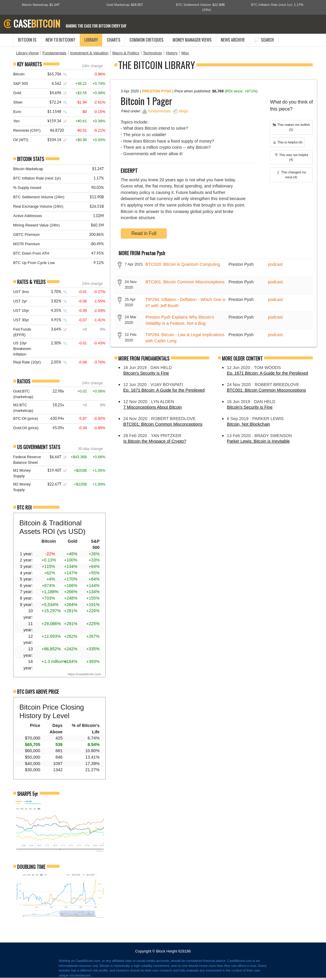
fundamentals (159, 111)
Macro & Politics (125, 53)
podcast (275, 264)
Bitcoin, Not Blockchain (248, 424)
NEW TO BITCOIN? (60, 40)
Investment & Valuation (89, 53)
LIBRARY (91, 40)
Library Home (27, 53)
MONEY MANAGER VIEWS (192, 40)
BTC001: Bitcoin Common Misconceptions (185, 282)
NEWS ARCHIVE (233, 40)
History (172, 53)
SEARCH (264, 40)
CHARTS (113, 40)
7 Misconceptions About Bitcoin (152, 407)
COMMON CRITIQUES (146, 40)
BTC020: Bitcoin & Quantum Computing (183, 264)
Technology (152, 53)
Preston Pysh (156, 91)
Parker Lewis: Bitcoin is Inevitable (258, 441)
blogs (183, 111)
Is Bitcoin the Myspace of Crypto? (154, 441)
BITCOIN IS (27, 40)
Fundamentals (54, 53)
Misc (185, 53)
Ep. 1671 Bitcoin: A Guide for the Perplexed (164, 390)
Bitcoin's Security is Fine (146, 373)
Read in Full (143, 233)
